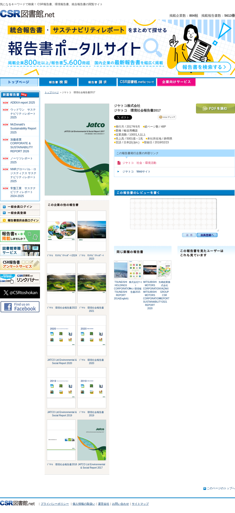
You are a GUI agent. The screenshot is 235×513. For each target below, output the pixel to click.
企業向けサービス (176, 82)
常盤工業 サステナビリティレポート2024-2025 (23, 192)
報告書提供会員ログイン (20, 220)
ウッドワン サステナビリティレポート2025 (23, 113)
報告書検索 (58, 82)
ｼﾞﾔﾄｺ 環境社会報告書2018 (62, 464)
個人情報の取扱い (84, 503)
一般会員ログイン (20, 207)
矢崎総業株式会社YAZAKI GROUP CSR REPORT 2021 (164, 292)
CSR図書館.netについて (137, 82)
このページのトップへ (221, 488)
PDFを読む (215, 108)
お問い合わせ (120, 503)
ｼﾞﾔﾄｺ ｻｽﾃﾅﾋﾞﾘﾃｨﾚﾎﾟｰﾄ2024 (62, 255)
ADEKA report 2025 (22, 102)
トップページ (19, 82)
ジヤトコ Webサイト (136, 171)
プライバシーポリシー (55, 503)
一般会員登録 (20, 213)
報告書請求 (98, 82)
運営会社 (103, 503)
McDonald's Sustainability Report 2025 (23, 128)
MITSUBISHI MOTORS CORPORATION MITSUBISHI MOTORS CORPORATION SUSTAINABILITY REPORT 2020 (152, 295)
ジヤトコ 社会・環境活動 (139, 162)
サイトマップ (140, 503)
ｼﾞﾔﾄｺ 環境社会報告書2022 (62, 307)
